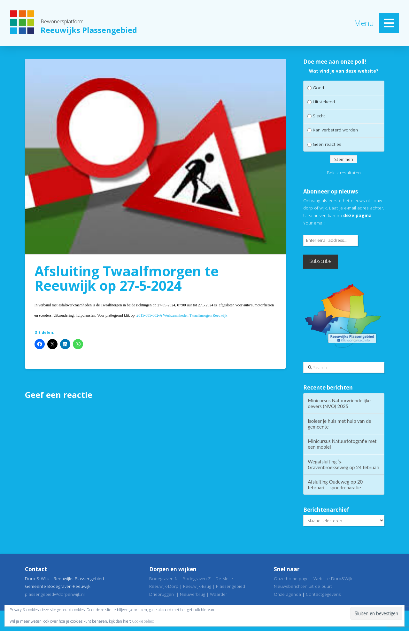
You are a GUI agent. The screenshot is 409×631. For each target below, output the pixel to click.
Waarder (218, 594)
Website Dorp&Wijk (332, 578)
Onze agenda (287, 594)
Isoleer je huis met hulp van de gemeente (339, 424)
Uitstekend (324, 102)
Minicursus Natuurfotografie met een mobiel (342, 444)
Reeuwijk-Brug (197, 586)
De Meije (224, 578)
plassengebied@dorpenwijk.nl (55, 594)
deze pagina (357, 215)
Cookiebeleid (143, 621)
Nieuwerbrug (192, 594)
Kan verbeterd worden (335, 130)
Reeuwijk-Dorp (163, 586)
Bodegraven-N (163, 578)
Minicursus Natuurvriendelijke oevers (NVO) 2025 (339, 403)
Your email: (314, 223)
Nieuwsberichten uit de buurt (303, 586)
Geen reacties (327, 144)
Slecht (319, 116)
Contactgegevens (323, 594)
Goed (318, 87)
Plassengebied (230, 586)
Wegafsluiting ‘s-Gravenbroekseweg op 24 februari (343, 464)
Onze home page (291, 578)
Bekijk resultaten (344, 173)
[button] (389, 23)
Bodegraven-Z (196, 578)
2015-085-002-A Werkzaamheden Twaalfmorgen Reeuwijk (181, 315)
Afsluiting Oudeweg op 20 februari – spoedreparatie (335, 484)
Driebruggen (161, 594)
